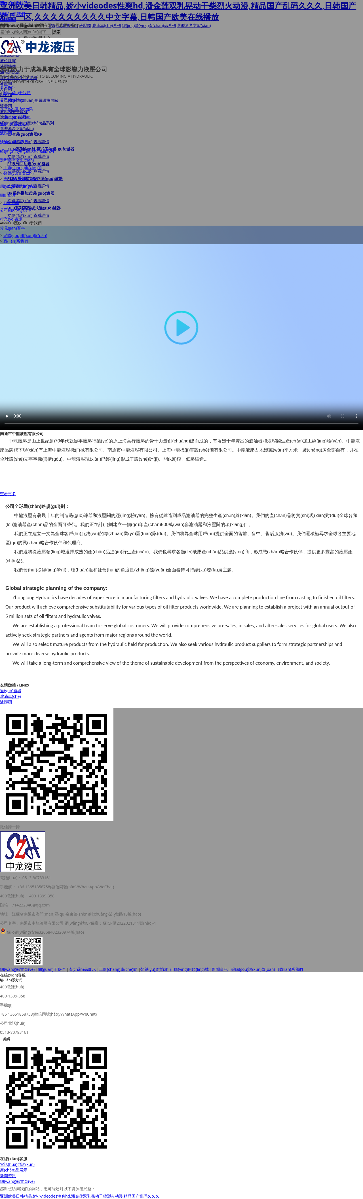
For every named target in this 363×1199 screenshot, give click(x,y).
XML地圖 (8, 19)
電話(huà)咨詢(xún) (17, 1164)
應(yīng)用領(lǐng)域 (20, 178)
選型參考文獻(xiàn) (17, 160)
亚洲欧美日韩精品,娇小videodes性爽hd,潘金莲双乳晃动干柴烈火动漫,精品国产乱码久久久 (80, 1196)
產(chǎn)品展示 (17, 116)
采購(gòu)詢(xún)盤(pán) (25, 235)
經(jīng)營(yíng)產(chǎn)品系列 (27, 151)
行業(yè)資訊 (11, 219)
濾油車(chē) (10, 696)
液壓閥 (6, 132)
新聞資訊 (11, 202)
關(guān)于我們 (14, 2)
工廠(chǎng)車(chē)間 (22, 167)
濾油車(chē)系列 (14, 142)
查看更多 (8, 493)
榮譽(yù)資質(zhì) (18, 173)
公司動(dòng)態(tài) (17, 210)
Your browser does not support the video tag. (181, 328)
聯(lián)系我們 (12, 13)
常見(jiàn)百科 (12, 228)
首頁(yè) (7, 87)
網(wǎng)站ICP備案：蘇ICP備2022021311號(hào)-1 (110, 923)
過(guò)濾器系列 (14, 123)
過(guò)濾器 (10, 690)
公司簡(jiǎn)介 (12, 100)
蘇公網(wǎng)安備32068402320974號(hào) (45, 932)
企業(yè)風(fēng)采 (16, 109)
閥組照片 (8, 195)
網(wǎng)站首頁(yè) (17, 969)
